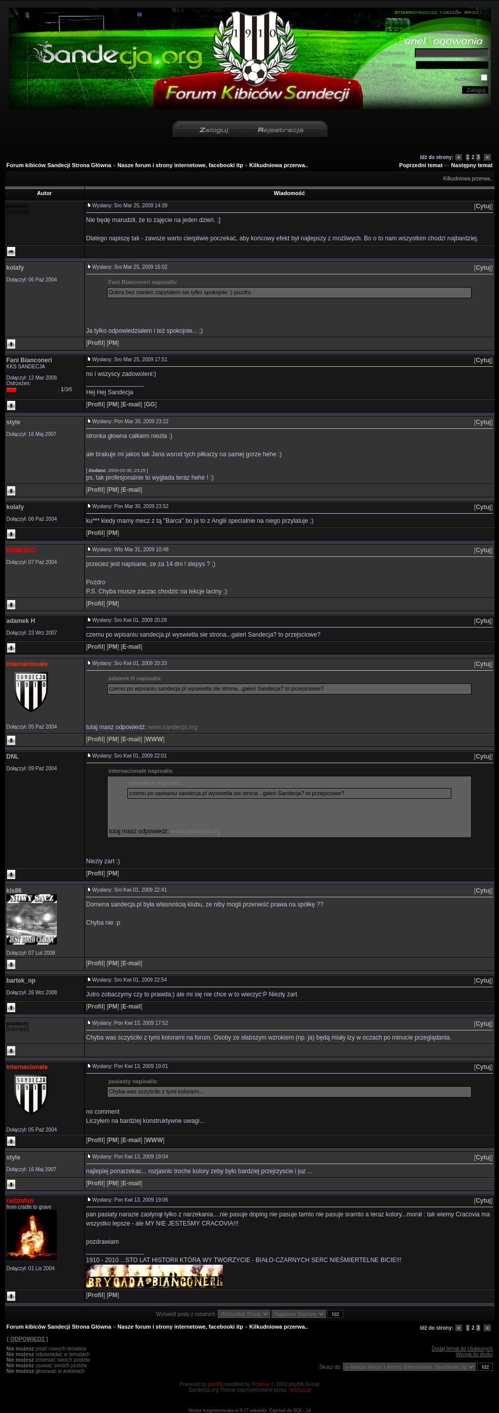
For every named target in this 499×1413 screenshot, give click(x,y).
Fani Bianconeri (29, 360)
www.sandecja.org (172, 727)
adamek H (21, 620)
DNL (13, 756)
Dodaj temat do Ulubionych (461, 1349)
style (13, 422)
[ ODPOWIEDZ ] (27, 1339)
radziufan (20, 1200)
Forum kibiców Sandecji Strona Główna (59, 165)
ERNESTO (21, 550)
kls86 (14, 890)
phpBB (215, 1384)
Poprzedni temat (421, 165)
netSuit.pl (300, 1390)
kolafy (15, 267)
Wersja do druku (474, 1354)
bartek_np (21, 980)
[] (483, 206)
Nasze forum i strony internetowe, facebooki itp (180, 165)
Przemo (260, 1384)
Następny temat (472, 165)
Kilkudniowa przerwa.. (278, 165)
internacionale (27, 664)
